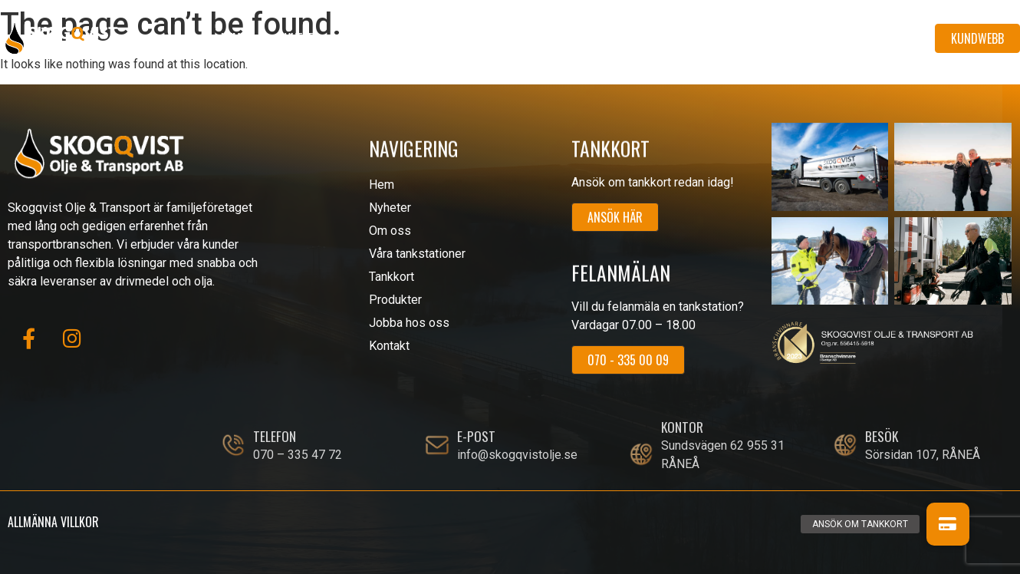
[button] (947, 524)
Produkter (687, 38)
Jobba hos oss (790, 38)
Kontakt (887, 38)
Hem (231, 38)
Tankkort (596, 38)
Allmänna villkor (53, 522)
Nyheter (299, 38)
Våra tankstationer (483, 38)
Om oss (375, 38)
